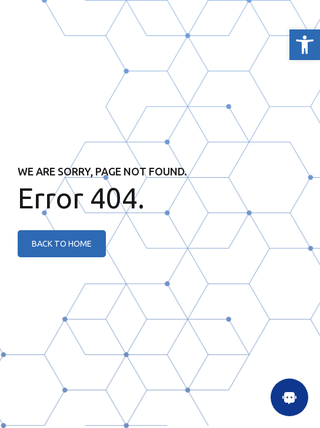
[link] (304, 44)
